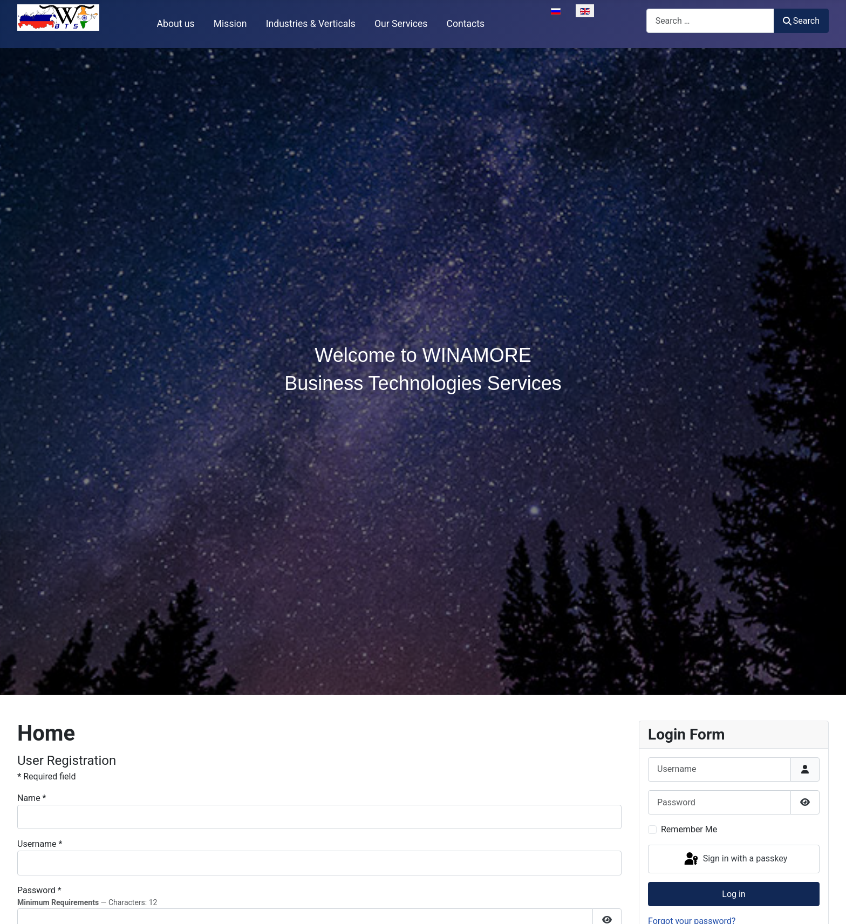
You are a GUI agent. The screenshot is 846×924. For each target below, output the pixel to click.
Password (39, 890)
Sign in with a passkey (735, 859)
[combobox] (710, 21)
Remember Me (689, 829)
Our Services (400, 23)
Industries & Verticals (311, 23)
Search (801, 21)
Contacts (466, 23)
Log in (733, 894)
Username (39, 844)
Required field (46, 776)
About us (176, 23)
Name (31, 798)
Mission (230, 23)
